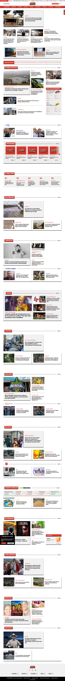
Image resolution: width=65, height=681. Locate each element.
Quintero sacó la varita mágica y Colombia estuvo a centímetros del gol (52, 411)
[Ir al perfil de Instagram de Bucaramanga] (35, 670)
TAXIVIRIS (20, 6)
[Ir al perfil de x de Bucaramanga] (32, 670)
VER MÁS (13, 160)
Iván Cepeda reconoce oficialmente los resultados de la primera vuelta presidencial (22, 133)
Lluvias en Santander (56, 62)
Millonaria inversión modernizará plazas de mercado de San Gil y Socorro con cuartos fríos (52, 83)
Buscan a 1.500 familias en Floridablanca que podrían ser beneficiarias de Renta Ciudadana (51, 32)
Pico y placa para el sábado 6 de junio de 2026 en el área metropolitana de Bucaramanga (37, 92)
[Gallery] (32, 153)
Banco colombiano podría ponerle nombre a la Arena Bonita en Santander (52, 583)
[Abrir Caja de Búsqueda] (60, 3)
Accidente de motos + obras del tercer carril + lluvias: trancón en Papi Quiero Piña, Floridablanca (51, 359)
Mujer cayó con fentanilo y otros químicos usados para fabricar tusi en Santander (52, 53)
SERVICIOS (45, 6)
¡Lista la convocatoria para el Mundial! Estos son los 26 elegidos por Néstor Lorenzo (52, 316)
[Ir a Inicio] (32, 3)
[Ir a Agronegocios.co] (24, 488)
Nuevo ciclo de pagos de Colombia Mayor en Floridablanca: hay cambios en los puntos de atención (30, 112)
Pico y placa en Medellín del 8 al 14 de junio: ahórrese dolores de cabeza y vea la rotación (55, 183)
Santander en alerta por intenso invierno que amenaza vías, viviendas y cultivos (16, 89)
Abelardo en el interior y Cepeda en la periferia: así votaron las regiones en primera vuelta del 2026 (53, 300)
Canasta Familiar (3, 0)
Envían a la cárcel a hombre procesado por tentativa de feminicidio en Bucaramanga (16, 262)
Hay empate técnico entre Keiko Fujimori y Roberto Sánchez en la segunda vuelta (22, 472)
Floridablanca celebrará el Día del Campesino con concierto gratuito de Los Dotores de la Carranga (32, 567)
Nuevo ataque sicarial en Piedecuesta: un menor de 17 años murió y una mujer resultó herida (52, 40)
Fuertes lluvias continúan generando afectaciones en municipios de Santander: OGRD (52, 225)
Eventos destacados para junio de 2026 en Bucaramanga (22, 583)
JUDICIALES (13, 6)
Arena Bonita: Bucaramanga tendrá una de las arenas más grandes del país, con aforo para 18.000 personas (23, 53)
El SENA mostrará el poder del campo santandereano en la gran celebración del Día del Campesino (16, 621)
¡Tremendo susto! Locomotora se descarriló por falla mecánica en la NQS (9, 183)
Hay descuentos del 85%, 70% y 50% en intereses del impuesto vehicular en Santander (21, 455)
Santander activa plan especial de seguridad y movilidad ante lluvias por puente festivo (36, 74)
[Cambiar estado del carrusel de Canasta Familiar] (7, 1)
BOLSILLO (31, 6)
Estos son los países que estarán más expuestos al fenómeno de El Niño (21, 502)
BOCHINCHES (38, 6)
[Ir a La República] (6, 464)
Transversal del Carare (36, 62)
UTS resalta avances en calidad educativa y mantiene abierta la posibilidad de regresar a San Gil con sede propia (38, 533)
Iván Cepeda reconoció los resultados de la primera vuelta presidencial (52, 472)
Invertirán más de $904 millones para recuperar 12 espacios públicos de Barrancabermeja (37, 622)
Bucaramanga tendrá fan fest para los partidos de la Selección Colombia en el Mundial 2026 (38, 398)
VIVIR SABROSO (58, 6)
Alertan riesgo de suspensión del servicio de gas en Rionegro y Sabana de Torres (28, 101)
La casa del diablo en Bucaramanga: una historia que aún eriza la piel (22, 656)
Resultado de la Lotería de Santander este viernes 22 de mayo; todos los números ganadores (52, 455)
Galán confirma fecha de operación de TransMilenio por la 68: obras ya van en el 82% (21, 184)
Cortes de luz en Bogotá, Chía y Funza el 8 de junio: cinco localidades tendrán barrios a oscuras (44, 183)
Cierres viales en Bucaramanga (23, 62)
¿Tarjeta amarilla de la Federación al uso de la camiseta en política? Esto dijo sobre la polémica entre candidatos (18, 315)
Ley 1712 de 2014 (32, 679)
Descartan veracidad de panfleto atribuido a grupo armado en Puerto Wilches (37, 255)
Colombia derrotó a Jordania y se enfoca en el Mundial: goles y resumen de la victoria (22, 411)
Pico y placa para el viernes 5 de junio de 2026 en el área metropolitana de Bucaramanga (33, 344)
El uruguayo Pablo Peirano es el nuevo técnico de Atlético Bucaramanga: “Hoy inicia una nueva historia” (38, 388)
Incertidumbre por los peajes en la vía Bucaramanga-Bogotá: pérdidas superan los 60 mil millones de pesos (37, 40)
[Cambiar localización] (55, 3)
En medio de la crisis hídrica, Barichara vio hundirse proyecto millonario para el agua (33, 210)
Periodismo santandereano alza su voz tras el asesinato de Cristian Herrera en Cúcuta (23, 40)
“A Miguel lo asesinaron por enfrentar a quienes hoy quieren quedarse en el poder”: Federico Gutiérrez (52, 133)
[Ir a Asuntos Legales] (10, 268)
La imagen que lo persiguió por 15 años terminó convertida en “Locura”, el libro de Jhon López (16, 541)
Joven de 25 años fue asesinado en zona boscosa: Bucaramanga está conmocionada (33, 19)
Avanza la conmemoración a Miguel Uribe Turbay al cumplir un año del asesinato (52, 276)
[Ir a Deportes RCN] (9, 404)
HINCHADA (26, 6)
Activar (3, 543)
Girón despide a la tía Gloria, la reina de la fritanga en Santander (38, 543)
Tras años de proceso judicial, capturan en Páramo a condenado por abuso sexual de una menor (38, 263)
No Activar (11, 543)
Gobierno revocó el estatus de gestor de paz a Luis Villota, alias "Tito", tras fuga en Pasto (22, 276)
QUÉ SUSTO (51, 6)
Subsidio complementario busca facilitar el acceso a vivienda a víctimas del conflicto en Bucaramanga (37, 612)
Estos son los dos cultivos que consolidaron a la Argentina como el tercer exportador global (52, 503)
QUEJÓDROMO (6, 6)
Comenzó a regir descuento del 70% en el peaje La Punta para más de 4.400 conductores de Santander (22, 359)
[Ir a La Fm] (7, 125)
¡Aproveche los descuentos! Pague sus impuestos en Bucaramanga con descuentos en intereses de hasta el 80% (33, 440)
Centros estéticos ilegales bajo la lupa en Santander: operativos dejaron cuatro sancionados (22, 225)
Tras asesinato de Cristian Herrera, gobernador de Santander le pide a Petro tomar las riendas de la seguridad (8, 41)
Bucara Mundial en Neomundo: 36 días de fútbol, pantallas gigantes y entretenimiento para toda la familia (16, 397)
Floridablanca (46, 62)
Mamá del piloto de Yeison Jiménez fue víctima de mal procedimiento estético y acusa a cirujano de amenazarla (53, 308)
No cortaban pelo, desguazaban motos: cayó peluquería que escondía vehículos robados (31, 183)
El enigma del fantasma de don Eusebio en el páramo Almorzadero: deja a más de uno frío (33, 640)
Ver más (59, 67)
